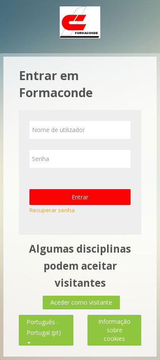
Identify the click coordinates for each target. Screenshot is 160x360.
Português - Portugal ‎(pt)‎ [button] (43, 320)
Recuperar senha (52, 210)
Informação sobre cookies (114, 330)
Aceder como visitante (81, 302)
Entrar (80, 197)
